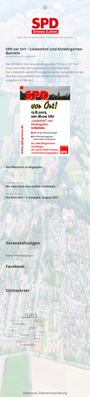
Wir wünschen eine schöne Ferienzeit (30, 186)
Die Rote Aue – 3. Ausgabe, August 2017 (32, 197)
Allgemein (35, 167)
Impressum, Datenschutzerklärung (45, 393)
